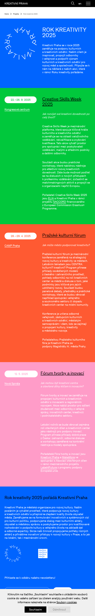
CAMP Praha (12, 245)
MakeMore (68, 457)
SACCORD (59, 201)
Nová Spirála (12, 383)
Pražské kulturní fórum (64, 235)
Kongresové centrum (17, 109)
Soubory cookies (66, 602)
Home (7, 14)
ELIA (51, 198)
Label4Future (49, 467)
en (79, 3)
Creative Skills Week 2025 (61, 101)
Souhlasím (35, 609)
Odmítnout (59, 609)
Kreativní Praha (50, 457)
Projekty (16, 14)
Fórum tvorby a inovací (62, 373)
